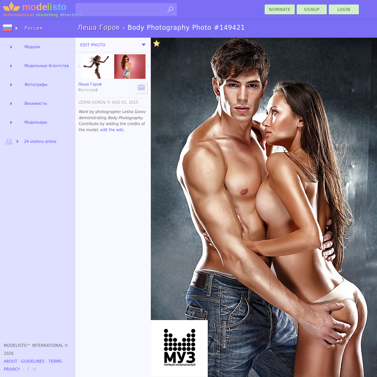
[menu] (144, 45)
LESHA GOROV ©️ (94, 102)
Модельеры (36, 122)
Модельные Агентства (47, 66)
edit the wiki (112, 130)
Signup (312, 10)
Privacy (12, 369)
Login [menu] (343, 10)
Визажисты (36, 103)
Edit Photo (93, 45)
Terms (55, 361)
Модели (32, 47)
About (10, 361)
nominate (280, 10)
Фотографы (36, 85)
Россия (34, 28)
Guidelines (33, 361)
